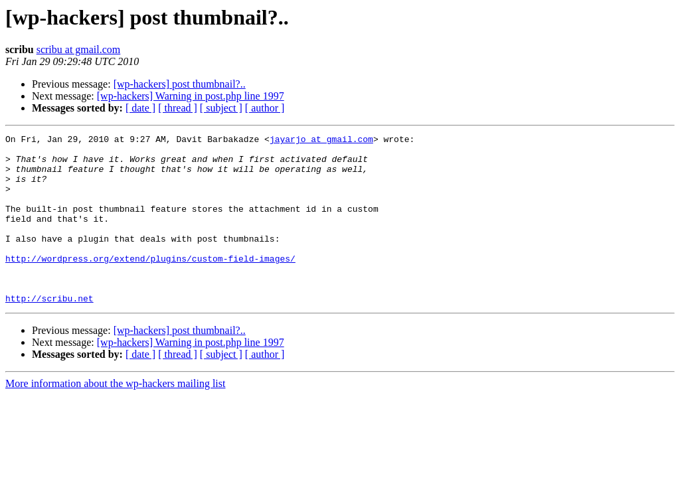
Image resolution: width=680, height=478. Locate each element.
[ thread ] (177, 108)
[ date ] (140, 108)
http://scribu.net (49, 332)
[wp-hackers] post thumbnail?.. (180, 84)
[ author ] (265, 108)
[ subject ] (221, 108)
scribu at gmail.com (79, 49)
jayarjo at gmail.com (321, 141)
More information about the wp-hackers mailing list (115, 417)
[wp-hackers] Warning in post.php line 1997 (190, 96)
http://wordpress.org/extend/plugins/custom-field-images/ (150, 284)
